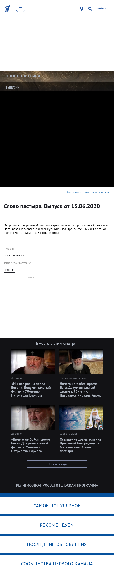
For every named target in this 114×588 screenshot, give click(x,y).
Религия (9, 269)
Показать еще (57, 464)
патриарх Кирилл (14, 255)
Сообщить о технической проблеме (88, 192)
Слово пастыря (23, 76)
